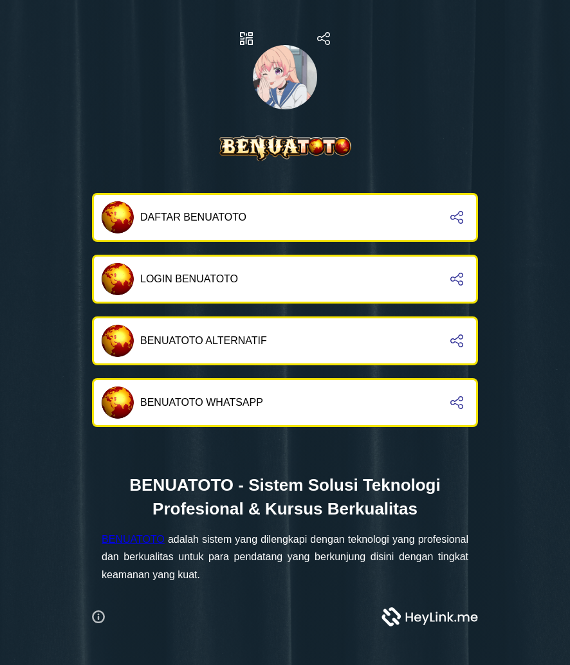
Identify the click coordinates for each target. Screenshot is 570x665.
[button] (103, 617)
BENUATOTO (133, 539)
